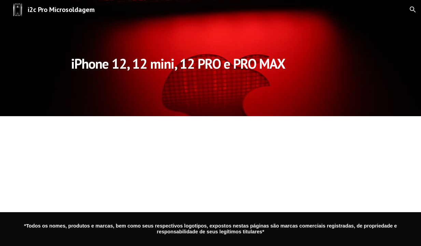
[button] (413, 9)
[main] (178, 58)
